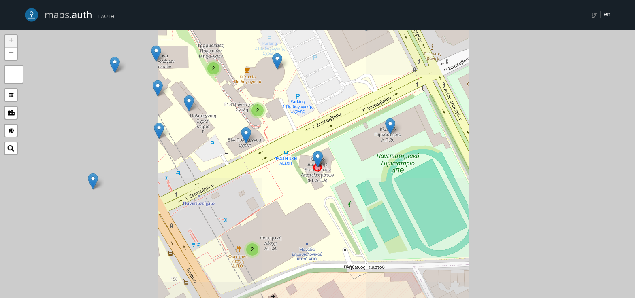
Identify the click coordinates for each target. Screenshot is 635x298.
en (607, 14)
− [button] (11, 54)
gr (594, 14)
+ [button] (11, 41)
